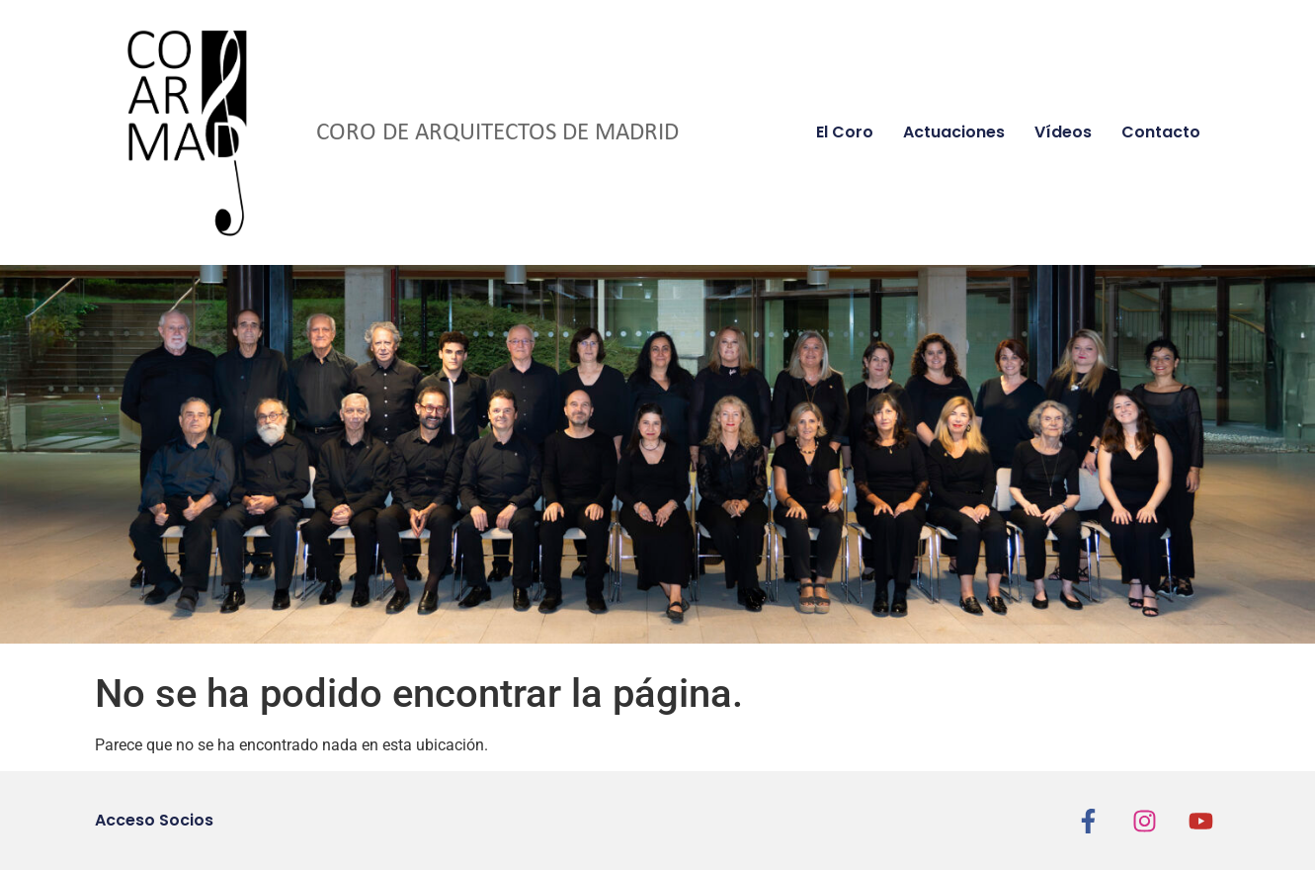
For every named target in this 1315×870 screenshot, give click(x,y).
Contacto (1160, 132)
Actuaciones (954, 132)
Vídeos (1063, 132)
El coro (844, 132)
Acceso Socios (154, 820)
